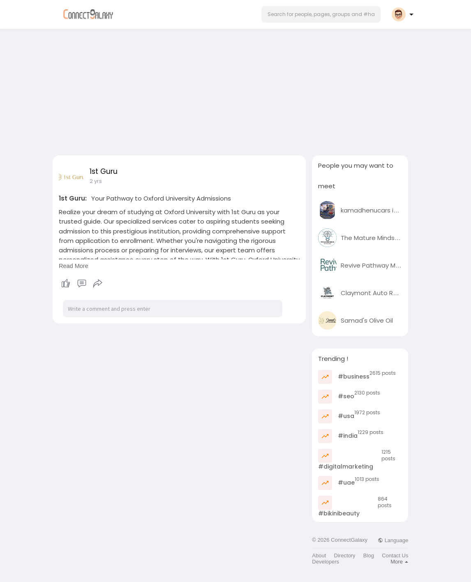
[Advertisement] (235, 89)
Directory (345, 555)
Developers (325, 561)
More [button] (399, 562)
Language (393, 540)
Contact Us (395, 555)
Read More (73, 266)
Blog (368, 555)
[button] (321, 14)
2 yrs (96, 181)
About (319, 555)
